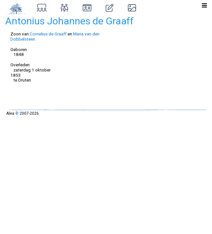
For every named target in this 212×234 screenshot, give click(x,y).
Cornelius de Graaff (48, 33)
